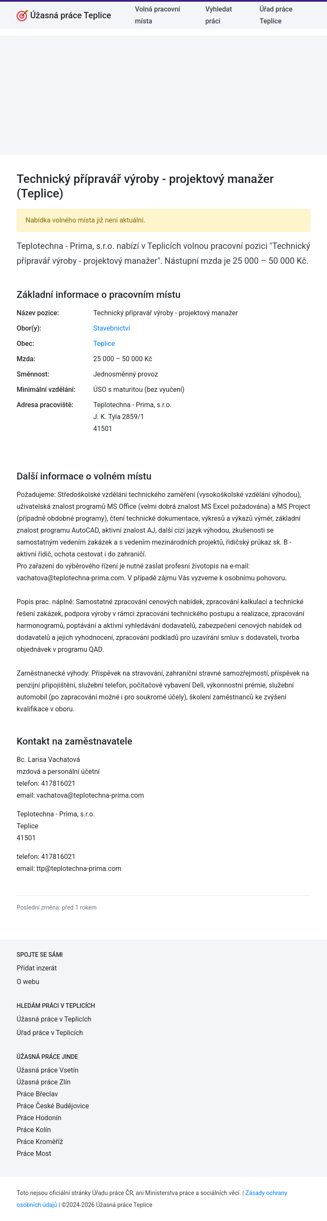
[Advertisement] (163, 95)
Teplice (104, 343)
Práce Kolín (34, 1130)
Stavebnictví (111, 328)
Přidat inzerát (37, 968)
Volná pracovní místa (157, 15)
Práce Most (34, 1154)
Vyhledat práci (218, 15)
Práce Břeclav (37, 1094)
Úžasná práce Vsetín (47, 1070)
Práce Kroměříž (40, 1142)
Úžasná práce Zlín (44, 1082)
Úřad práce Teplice (276, 15)
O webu (28, 982)
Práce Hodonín (39, 1118)
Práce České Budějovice (53, 1106)
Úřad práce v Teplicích (50, 1033)
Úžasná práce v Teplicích (54, 1019)
